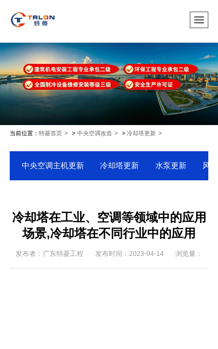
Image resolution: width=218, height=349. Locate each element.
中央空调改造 (94, 133)
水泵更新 (170, 165)
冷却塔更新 (141, 133)
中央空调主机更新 (53, 165)
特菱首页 (50, 133)
